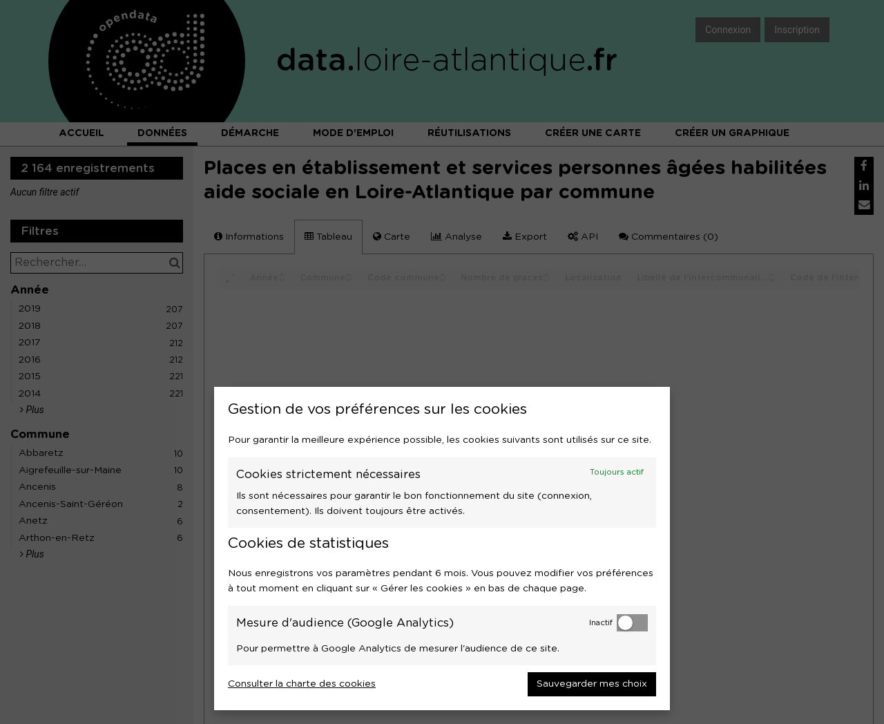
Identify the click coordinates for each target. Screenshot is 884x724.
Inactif (601, 623)
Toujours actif (617, 472)
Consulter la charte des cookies (302, 684)
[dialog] (442, 548)
